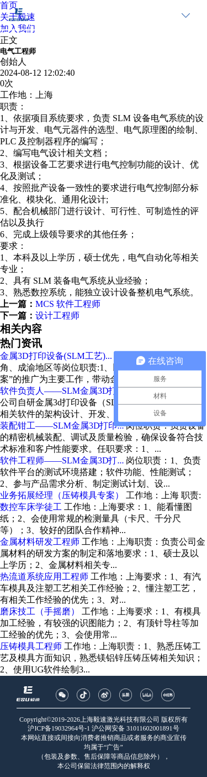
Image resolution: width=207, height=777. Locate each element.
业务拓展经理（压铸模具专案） (62, 495)
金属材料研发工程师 (39, 541)
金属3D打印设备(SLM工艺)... (56, 356)
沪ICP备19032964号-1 (59, 728)
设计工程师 (57, 315)
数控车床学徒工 (31, 507)
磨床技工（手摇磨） (39, 611)
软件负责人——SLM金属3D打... (62, 390)
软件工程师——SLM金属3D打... (62, 460)
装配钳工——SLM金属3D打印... (62, 425)
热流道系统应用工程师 (44, 576)
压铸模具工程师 (31, 646)
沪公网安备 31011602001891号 (135, 728)
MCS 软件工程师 (67, 304)
